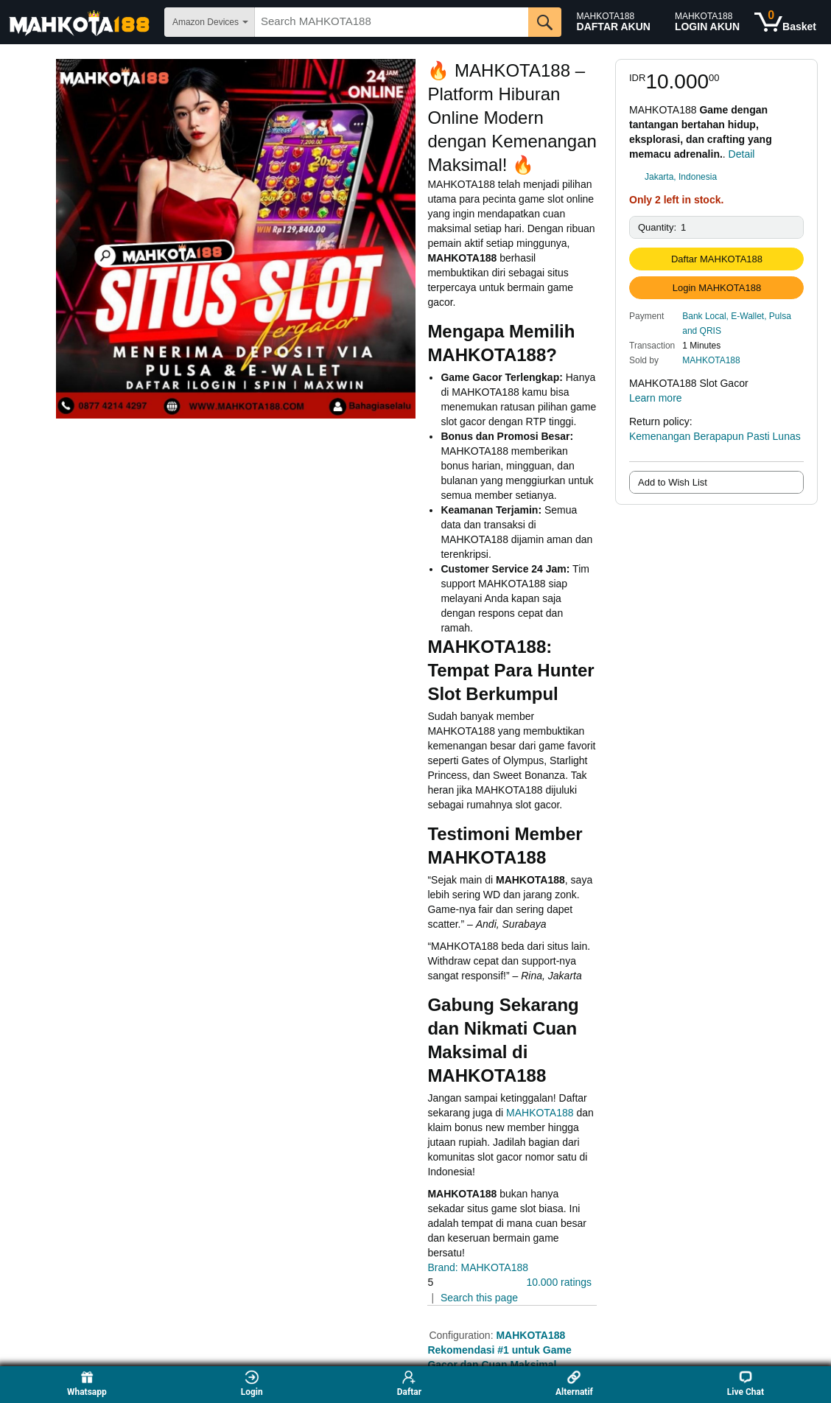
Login (252, 1383)
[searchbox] (391, 22)
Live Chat (745, 1383)
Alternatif (574, 1383)
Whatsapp (87, 1383)
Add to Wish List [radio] (672, 482)
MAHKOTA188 (711, 360)
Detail (742, 154)
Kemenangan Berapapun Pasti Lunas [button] (715, 443)
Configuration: (462, 1335)
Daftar (409, 1383)
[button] (743, 322)
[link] (716, 176)
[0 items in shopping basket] (785, 22)
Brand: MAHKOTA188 (477, 1267)
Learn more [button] (662, 398)
